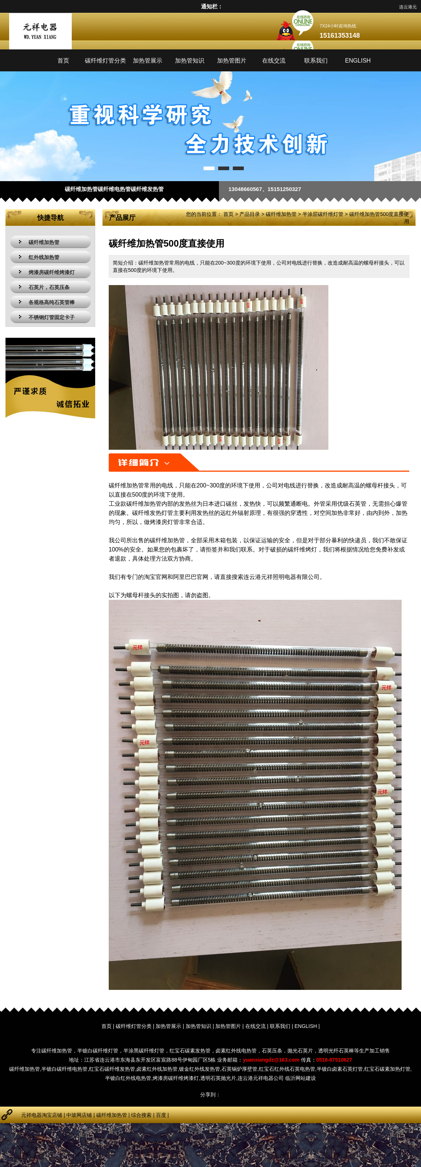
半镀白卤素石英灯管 (340, 1069)
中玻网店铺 (79, 1115)
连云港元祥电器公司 (261, 1078)
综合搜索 (141, 1115)
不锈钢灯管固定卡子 (52, 317)
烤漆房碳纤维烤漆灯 (52, 272)
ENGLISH (357, 60)
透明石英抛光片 (218, 1078)
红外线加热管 (44, 257)
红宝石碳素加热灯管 (387, 1069)
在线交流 (274, 60)
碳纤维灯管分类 (105, 60)
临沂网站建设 (300, 1078)
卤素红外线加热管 (157, 1069)
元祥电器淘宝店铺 (41, 1115)
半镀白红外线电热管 (128, 1078)
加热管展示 (147, 60)
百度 (161, 1115)
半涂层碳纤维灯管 (322, 214)
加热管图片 (231, 60)
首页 (63, 60)
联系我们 (316, 60)
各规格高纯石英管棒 (52, 302)
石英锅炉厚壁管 (239, 1069)
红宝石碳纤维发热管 (112, 1069)
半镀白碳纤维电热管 (64, 1069)
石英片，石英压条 (49, 287)
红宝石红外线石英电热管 (287, 1069)
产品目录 (249, 214)
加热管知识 (189, 60)
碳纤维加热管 (44, 242)
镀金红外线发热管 (199, 1069)
